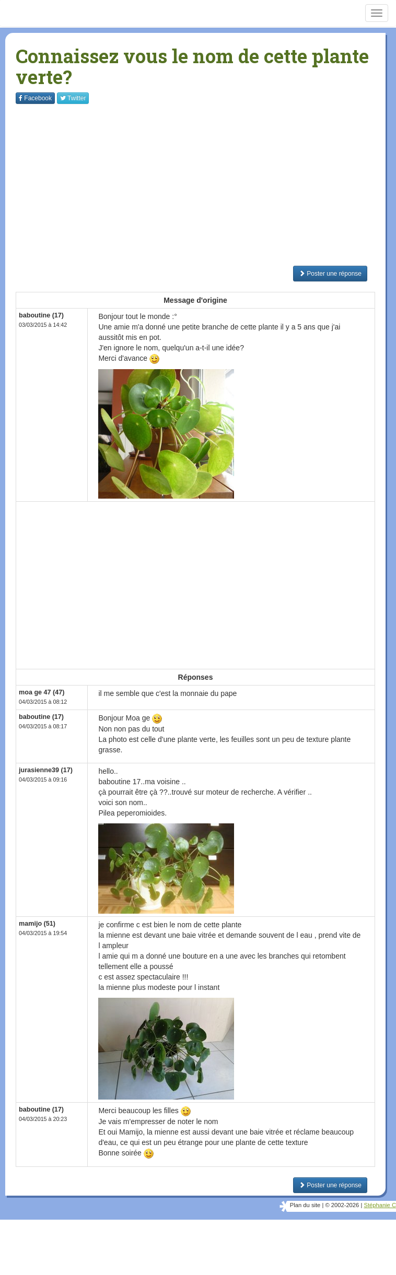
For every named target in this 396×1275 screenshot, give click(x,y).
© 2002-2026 (342, 1205)
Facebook (35, 98)
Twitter (73, 98)
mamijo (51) (37, 923)
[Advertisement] (206, 185)
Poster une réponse (330, 273)
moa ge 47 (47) (42, 692)
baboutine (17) (41, 315)
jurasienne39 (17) (46, 770)
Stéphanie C (380, 1205)
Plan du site (305, 1205)
